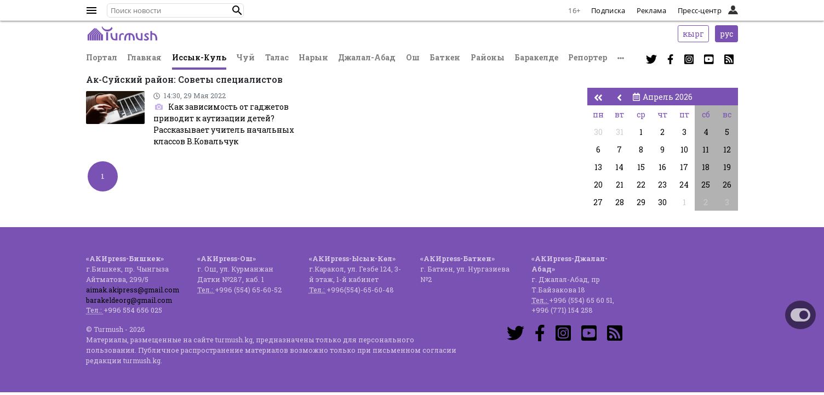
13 (598, 167)
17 (684, 167)
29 (641, 202)
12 (727, 149)
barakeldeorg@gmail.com (129, 300)
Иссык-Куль (199, 57)
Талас (277, 57)
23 (662, 184)
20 (598, 184)
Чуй (245, 57)
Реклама (652, 10)
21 (619, 184)
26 (727, 184)
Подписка (608, 10)
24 (684, 184)
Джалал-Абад (367, 57)
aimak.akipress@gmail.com (132, 289)
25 (705, 184)
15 (641, 167)
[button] (237, 10)
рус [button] (726, 34)
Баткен (445, 57)
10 (684, 149)
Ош (413, 57)
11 (705, 149)
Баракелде (536, 57)
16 (662, 167)
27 (598, 202)
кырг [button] (693, 34)
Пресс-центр (700, 10)
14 (619, 167)
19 (727, 167)
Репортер (587, 57)
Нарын (313, 57)
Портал (101, 57)
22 (641, 184)
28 (619, 202)
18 (705, 167)
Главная (144, 57)
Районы (488, 57)
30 (598, 132)
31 (619, 132)
